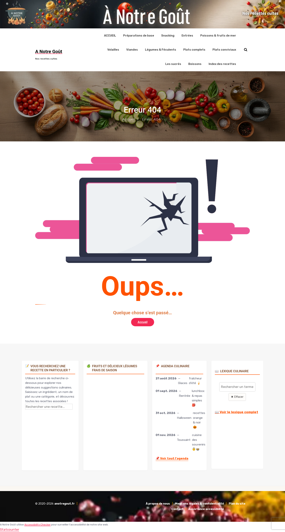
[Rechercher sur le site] (245, 50)
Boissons (194, 63)
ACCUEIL (110, 35)
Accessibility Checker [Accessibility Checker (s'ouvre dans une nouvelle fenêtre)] (37, 524)
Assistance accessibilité (206, 509)
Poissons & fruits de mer (218, 35)
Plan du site (237, 503)
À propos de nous (158, 503)
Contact (177, 509)
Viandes (132, 49)
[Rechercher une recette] (49, 406)
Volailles (113, 49)
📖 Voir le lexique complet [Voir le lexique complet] (236, 412)
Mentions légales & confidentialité (199, 503)
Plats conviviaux (224, 49)
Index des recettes (222, 63)
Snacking (167, 35)
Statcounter (9, 529)
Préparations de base (138, 35)
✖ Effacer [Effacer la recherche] (237, 396)
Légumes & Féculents (160, 49)
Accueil (128, 119)
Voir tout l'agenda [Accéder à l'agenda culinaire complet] (172, 458)
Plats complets (194, 49)
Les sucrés (173, 63)
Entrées (187, 35)
